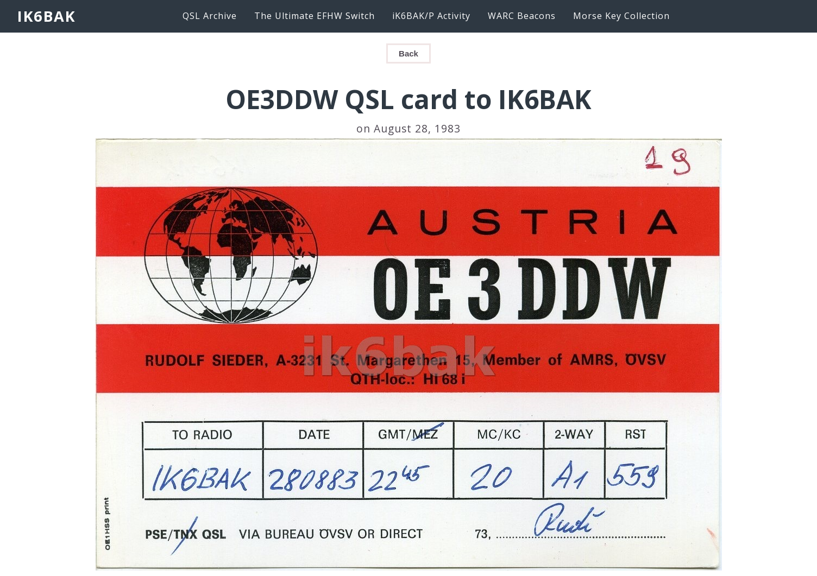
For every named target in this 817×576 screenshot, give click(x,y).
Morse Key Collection (621, 16)
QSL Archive (210, 16)
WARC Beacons (522, 16)
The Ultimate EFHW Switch (314, 16)
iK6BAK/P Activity (431, 16)
